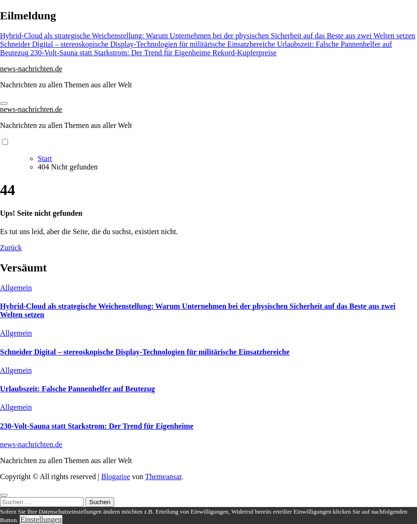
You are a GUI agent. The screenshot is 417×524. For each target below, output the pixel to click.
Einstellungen (41, 520)
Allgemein (16, 288)
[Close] (4, 495)
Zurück (11, 248)
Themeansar (163, 477)
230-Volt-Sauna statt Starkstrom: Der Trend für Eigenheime (96, 426)
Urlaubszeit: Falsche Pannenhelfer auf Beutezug (77, 389)
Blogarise (115, 477)
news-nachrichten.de (31, 69)
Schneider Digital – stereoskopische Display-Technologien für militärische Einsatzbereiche (145, 352)
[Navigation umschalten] (4, 103)
